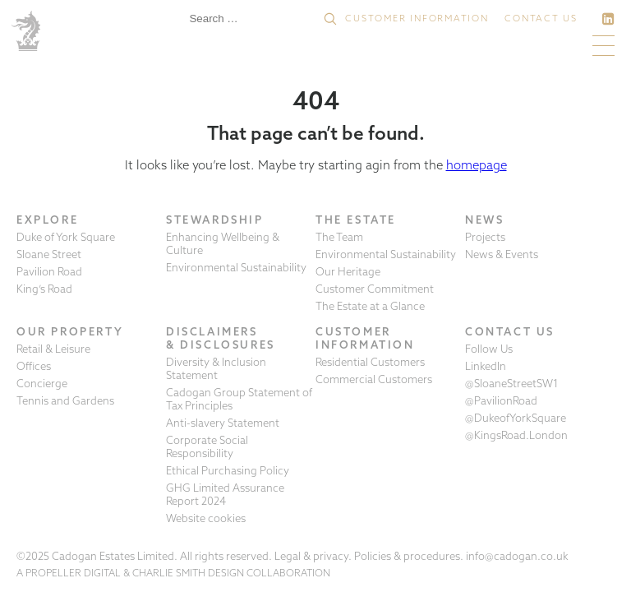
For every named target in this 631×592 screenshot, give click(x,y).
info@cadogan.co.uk (517, 555)
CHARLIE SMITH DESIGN (188, 573)
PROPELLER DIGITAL (73, 573)
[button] (330, 19)
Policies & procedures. (408, 555)
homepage (476, 165)
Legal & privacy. (313, 555)
